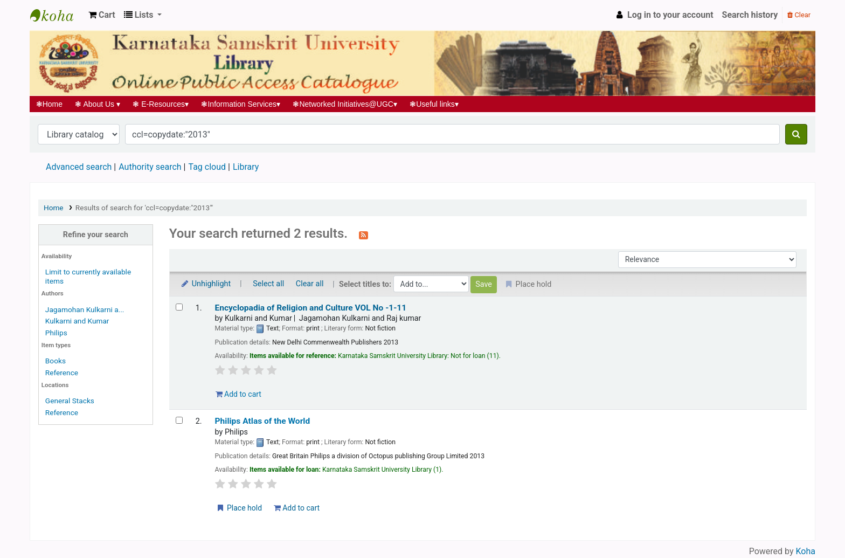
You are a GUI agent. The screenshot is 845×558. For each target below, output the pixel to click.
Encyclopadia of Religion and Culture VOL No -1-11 (311, 308)
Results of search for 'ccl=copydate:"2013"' (144, 207)
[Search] (796, 134)
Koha (805, 551)
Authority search (150, 167)
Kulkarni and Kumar (77, 320)
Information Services (241, 104)
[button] (102, 15)
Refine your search (95, 234)
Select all (268, 283)
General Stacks (69, 400)
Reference (61, 372)
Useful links (434, 104)
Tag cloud (207, 167)
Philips (56, 332)
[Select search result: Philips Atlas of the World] (179, 420)
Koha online (57, 15)
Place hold (239, 508)
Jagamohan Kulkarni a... (84, 309)
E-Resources (161, 104)
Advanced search (79, 167)
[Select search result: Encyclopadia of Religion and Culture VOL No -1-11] (179, 307)
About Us (98, 104)
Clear (799, 15)
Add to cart (238, 394)
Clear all (310, 283)
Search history (750, 15)
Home (49, 104)
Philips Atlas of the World (262, 421)
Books (55, 360)
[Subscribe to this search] (363, 234)
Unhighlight (205, 283)
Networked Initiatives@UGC (345, 104)
